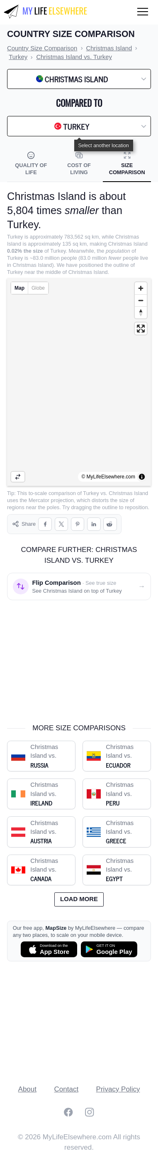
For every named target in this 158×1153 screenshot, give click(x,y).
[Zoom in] (141, 288)
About (27, 1089)
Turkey (91, 493)
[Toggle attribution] (142, 477)
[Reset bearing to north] (141, 312)
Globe (38, 288)
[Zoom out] (141, 300)
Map (19, 288)
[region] (79, 382)
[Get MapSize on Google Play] (109, 949)
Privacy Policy (118, 1089)
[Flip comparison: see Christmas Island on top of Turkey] (79, 586)
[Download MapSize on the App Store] (49, 949)
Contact (66, 1089)
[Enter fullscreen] (141, 329)
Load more (79, 899)
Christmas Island (128, 493)
